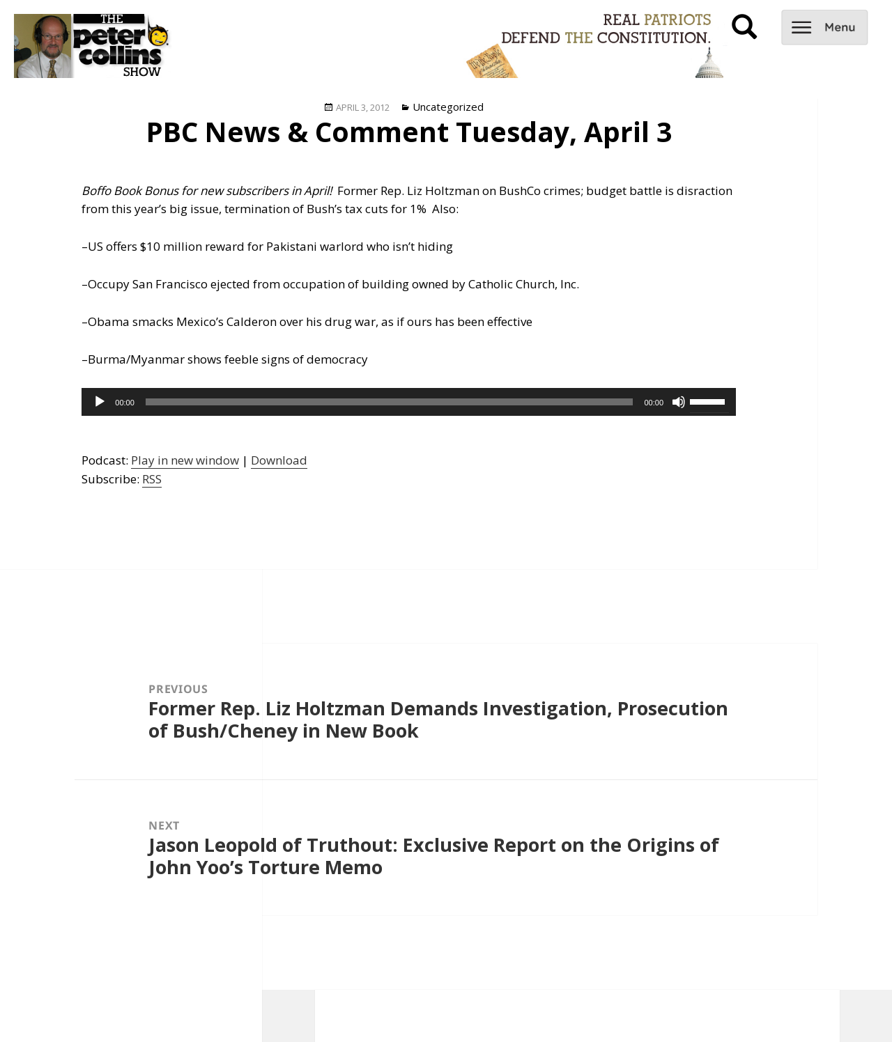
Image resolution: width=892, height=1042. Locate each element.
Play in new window (185, 460)
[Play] (100, 402)
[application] (409, 402)
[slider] (389, 401)
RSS (152, 479)
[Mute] (679, 402)
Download (279, 460)
